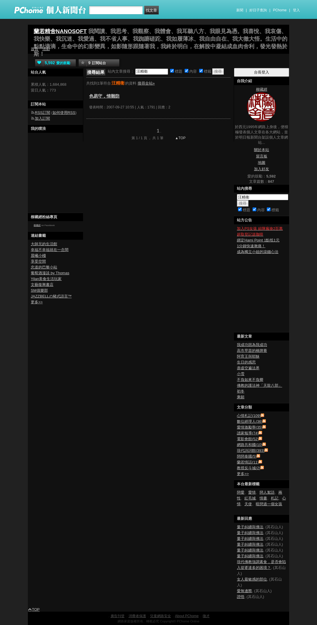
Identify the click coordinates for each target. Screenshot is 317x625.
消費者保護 (137, 616)
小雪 (240, 374)
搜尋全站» (146, 83)
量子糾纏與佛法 (250, 527)
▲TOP (180, 138)
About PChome (187, 616)
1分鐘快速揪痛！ (251, 246)
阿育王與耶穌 (248, 356)
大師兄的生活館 (44, 244)
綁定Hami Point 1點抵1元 (258, 240)
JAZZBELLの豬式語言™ (51, 296)
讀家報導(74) (248, 433)
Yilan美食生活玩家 (46, 279)
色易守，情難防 (104, 96)
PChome (280, 10)
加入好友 (261, 169)
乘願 (240, 397)
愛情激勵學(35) (249, 427)
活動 (46, 49)
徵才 (206, 616)
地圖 (261, 162)
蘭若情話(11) (248, 462)
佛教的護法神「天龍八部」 (259, 385)
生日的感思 (246, 362)
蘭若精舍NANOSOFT (60, 31)
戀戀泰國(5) (247, 456)
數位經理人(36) (249, 421)
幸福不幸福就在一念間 (50, 250)
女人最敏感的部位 (252, 579)
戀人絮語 (267, 492)
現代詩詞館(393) (250, 450)
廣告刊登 (118, 616)
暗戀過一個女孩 (269, 504)
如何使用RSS (64, 112)
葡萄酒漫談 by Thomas (50, 273)
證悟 (240, 596)
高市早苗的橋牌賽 (252, 350)
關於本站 (261, 150)
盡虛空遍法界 (248, 368)
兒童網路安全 (160, 616)
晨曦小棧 (38, 255)
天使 (248, 504)
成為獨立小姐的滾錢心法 (257, 252)
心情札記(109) (249, 415)
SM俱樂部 (39, 290)
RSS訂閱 (42, 112)
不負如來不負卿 (250, 379)
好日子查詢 (258, 10)
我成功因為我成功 (252, 345)
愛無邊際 (244, 591)
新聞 (239, 10)
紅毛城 (250, 498)
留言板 (261, 156)
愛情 (252, 492)
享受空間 (38, 261)
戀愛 (240, 492)
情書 (263, 498)
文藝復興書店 (42, 284)
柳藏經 (37, 225)
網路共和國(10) (249, 445)
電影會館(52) (248, 439)
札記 (274, 498)
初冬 (240, 391)
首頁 (34, 49)
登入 (296, 10)
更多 (243, 474)
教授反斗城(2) (248, 468)
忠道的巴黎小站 (44, 267)
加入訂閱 (42, 118)
